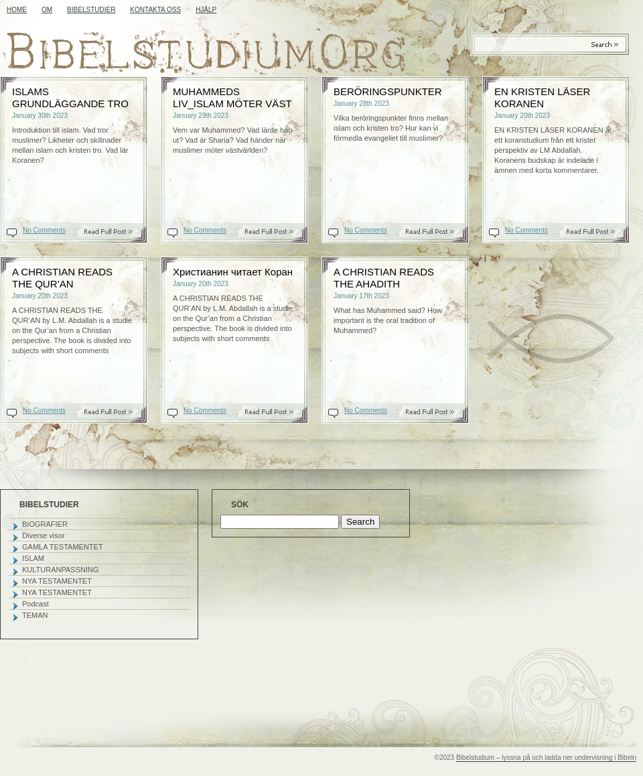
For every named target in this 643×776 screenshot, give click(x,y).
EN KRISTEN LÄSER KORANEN (542, 97)
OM (47, 9)
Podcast (35, 604)
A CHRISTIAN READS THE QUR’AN (62, 277)
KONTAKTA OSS (155, 9)
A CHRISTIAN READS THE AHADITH (384, 277)
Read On (115, 231)
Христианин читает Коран (233, 271)
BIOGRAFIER (45, 524)
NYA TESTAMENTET (57, 581)
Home (17, 9)
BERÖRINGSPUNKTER (388, 91)
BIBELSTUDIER (91, 9)
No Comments (44, 230)
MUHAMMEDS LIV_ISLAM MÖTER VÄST (232, 97)
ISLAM (33, 558)
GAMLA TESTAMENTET (62, 547)
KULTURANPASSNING (60, 570)
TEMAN (35, 615)
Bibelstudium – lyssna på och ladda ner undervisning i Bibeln (546, 757)
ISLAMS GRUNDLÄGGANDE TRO (70, 97)
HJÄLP (206, 9)
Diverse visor (43, 535)
